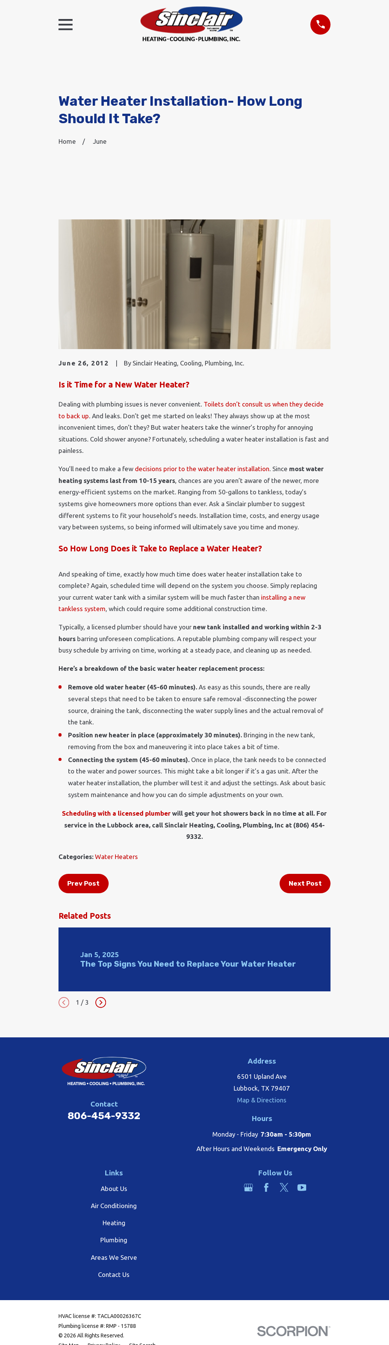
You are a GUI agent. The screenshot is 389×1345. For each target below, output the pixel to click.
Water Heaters (116, 856)
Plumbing (113, 1239)
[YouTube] (302, 1187)
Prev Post (83, 883)
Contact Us (114, 1274)
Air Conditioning (114, 1205)
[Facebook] (266, 1187)
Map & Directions (261, 1100)
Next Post (305, 883)
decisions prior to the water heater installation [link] (202, 468)
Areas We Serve (114, 1257)
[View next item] (100, 1002)
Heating (114, 1222)
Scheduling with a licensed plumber (116, 813)
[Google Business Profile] (248, 1187)
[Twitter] (284, 1187)
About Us (114, 1188)
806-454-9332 (104, 1115)
